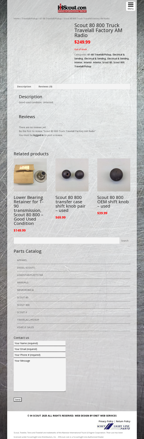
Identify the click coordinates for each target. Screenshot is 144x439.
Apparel (22, 260)
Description (24, 86)
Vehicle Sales (25, 327)
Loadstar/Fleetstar (30, 275)
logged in (38, 135)
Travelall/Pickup (30, 18)
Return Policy (123, 421)
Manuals (22, 282)
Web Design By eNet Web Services (96, 415)
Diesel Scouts (26, 267)
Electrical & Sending (95, 58)
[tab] (24, 86)
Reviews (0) (45, 86)
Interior (78, 62)
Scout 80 (107, 62)
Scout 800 (118, 62)
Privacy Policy (106, 421)
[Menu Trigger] (130, 6)
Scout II (22, 312)
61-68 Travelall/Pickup (51, 18)
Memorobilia (25, 290)
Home (17, 18)
